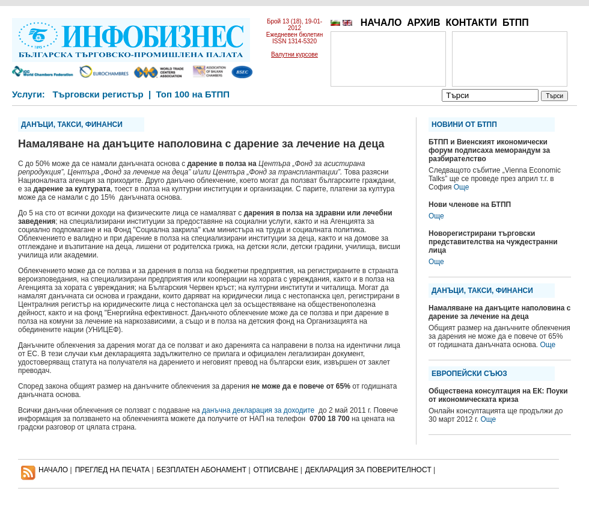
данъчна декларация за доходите (260, 410)
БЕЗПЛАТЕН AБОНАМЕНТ (202, 470)
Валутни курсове (294, 54)
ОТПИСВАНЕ (276, 470)
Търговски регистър (97, 94)
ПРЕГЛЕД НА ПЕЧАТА (112, 470)
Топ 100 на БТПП (193, 94)
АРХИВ (423, 22)
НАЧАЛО (381, 22)
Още (461, 187)
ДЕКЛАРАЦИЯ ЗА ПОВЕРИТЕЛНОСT (368, 470)
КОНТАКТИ (471, 22)
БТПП (515, 22)
